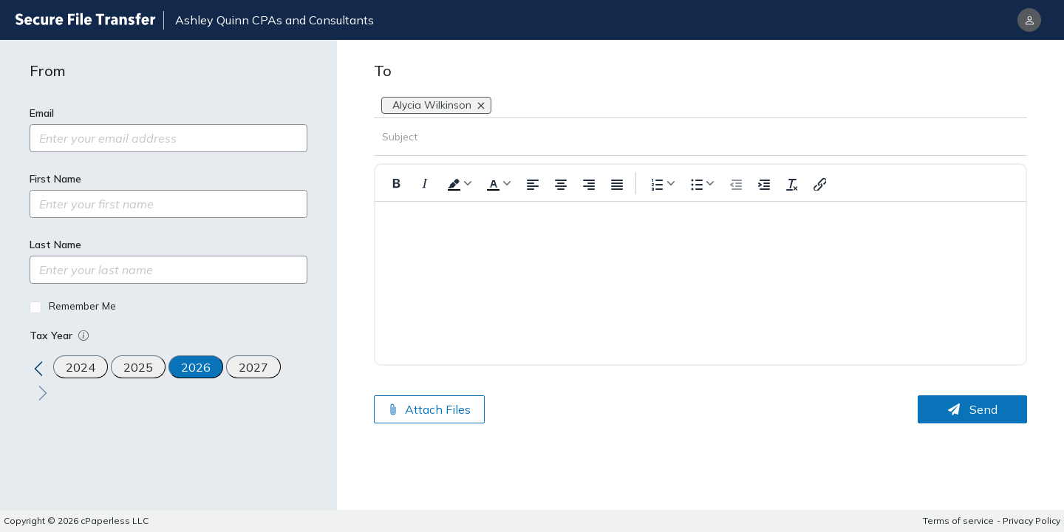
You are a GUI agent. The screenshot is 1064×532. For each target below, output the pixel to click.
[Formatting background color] (458, 183)
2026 (196, 367)
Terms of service (958, 520)
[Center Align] (559, 183)
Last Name (55, 244)
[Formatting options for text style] (701, 183)
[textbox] (700, 257)
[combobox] (495, 105)
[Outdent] (734, 183)
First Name (55, 178)
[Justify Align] (615, 183)
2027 (253, 367)
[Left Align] (531, 183)
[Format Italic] (425, 183)
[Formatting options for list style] (662, 183)
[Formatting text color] (498, 183)
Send (973, 409)
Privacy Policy (1031, 520)
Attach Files (429, 409)
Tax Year (61, 335)
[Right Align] (587, 183)
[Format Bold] (396, 183)
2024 (80, 367)
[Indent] (762, 183)
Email (42, 113)
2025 (138, 367)
